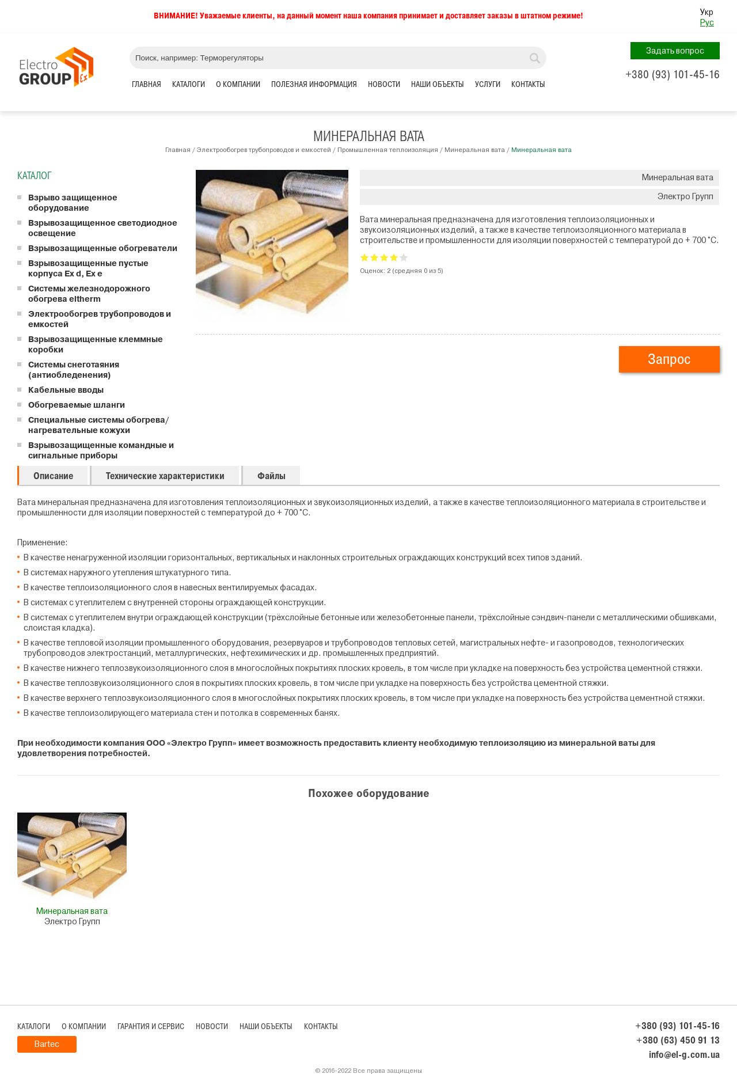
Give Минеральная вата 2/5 (374, 257)
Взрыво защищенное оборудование (72, 203)
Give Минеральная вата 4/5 (394, 257)
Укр (706, 12)
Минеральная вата (475, 150)
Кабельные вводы (66, 390)
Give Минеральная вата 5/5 (404, 257)
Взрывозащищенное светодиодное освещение (102, 228)
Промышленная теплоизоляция (387, 150)
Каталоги (188, 84)
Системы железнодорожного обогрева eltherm (89, 294)
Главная (146, 84)
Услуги (487, 84)
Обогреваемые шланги (76, 405)
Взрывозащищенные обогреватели (102, 249)
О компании (238, 84)
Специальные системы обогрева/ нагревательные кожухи (98, 425)
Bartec (47, 1044)
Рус (707, 23)
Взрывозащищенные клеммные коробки (95, 345)
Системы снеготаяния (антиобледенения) (73, 370)
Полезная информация (314, 84)
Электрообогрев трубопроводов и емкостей (264, 150)
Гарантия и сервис (150, 1026)
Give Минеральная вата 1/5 (365, 257)
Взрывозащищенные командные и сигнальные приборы (101, 451)
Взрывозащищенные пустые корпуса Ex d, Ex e (88, 269)
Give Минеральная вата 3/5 (384, 257)
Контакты (528, 84)
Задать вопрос (675, 51)
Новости (384, 84)
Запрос (669, 359)
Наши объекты (437, 84)
